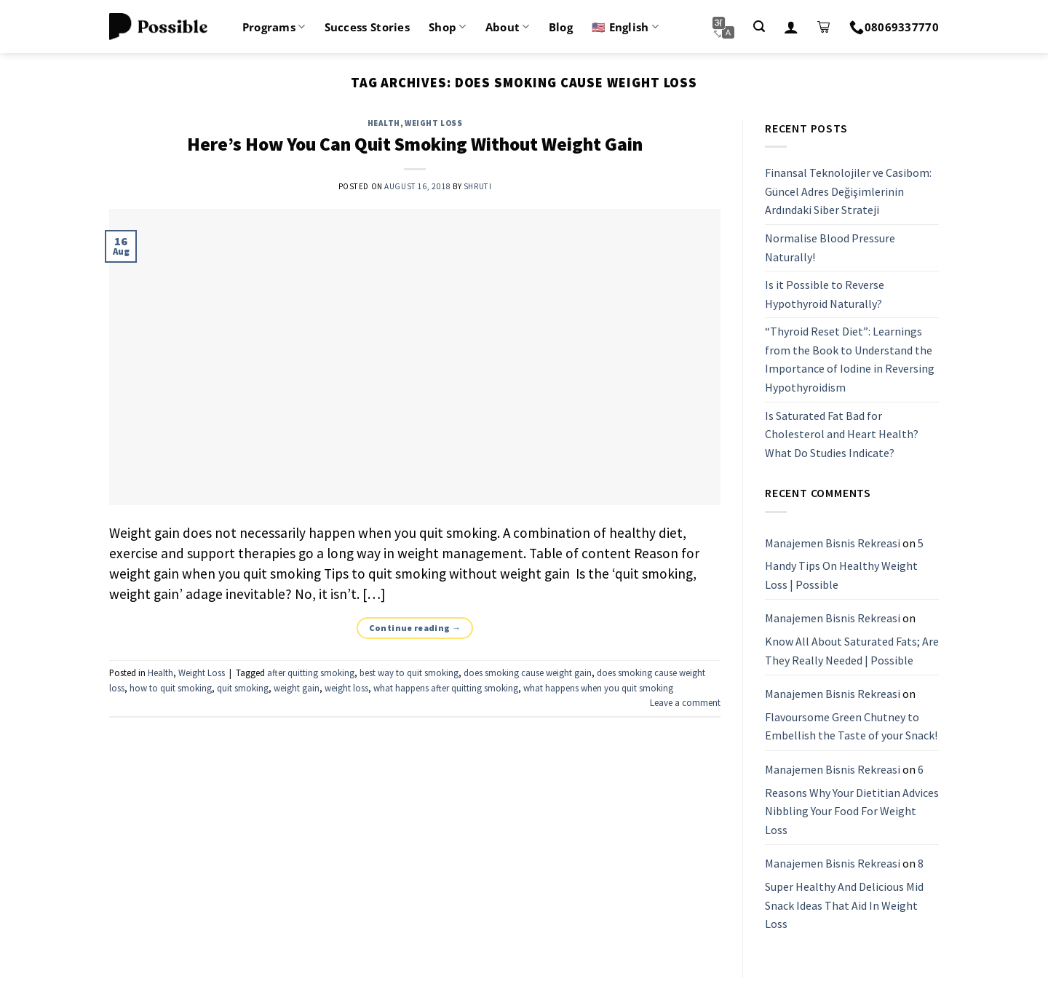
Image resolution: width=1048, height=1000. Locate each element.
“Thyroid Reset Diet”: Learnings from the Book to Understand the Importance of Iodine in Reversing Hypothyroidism (849, 360)
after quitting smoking (310, 672)
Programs (274, 27)
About (507, 27)
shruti (477, 186)
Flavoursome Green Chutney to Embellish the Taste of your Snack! (851, 726)
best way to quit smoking (409, 672)
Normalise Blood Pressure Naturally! (830, 247)
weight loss (346, 688)
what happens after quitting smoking (445, 688)
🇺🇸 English (625, 27)
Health (384, 123)
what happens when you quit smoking (598, 688)
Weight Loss (433, 123)
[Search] (759, 26)
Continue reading (415, 628)
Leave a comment (685, 702)
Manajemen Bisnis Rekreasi (832, 543)
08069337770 (894, 27)
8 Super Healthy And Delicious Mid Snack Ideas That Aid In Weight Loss (844, 894)
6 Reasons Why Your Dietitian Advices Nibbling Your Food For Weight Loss (852, 799)
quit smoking (243, 688)
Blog (561, 27)
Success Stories (367, 27)
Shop (448, 27)
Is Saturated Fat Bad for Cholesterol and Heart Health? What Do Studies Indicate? (841, 434)
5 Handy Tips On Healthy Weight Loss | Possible (844, 564)
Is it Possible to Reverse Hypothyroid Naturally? (824, 294)
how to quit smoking (171, 688)
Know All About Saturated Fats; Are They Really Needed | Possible (852, 650)
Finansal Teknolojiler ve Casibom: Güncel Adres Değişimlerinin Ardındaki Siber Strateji (848, 191)
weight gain (296, 688)
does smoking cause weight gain (528, 672)
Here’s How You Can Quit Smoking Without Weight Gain (415, 144)
